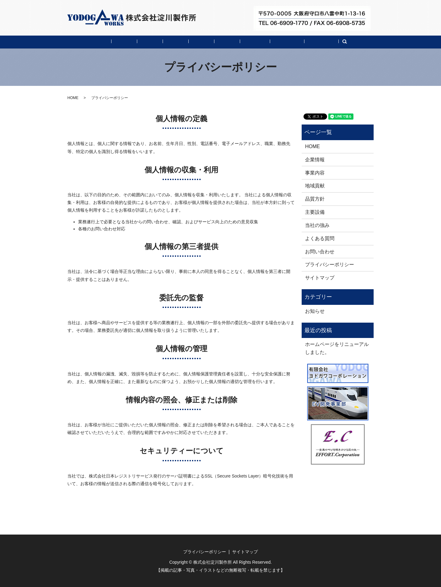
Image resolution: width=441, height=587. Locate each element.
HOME (75, 41)
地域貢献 (168, 41)
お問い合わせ (346, 41)
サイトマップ (319, 277)
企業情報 (105, 41)
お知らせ (315, 311)
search (376, 42)
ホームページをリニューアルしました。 (337, 348)
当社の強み (265, 41)
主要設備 (231, 41)
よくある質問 (304, 41)
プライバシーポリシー (329, 264)
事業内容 (136, 41)
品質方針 (199, 41)
